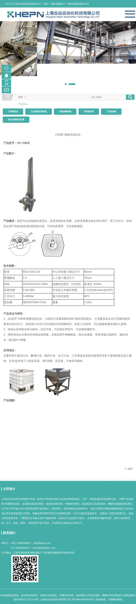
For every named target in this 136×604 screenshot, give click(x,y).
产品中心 (23, 104)
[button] (11, 55)
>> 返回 (128, 468)
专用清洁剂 (89, 111)
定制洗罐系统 (65, 111)
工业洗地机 (111, 111)
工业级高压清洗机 (38, 111)
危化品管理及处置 (16, 119)
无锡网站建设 (115, 599)
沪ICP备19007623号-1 (83, 599)
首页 (20, 97)
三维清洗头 (13, 111)
